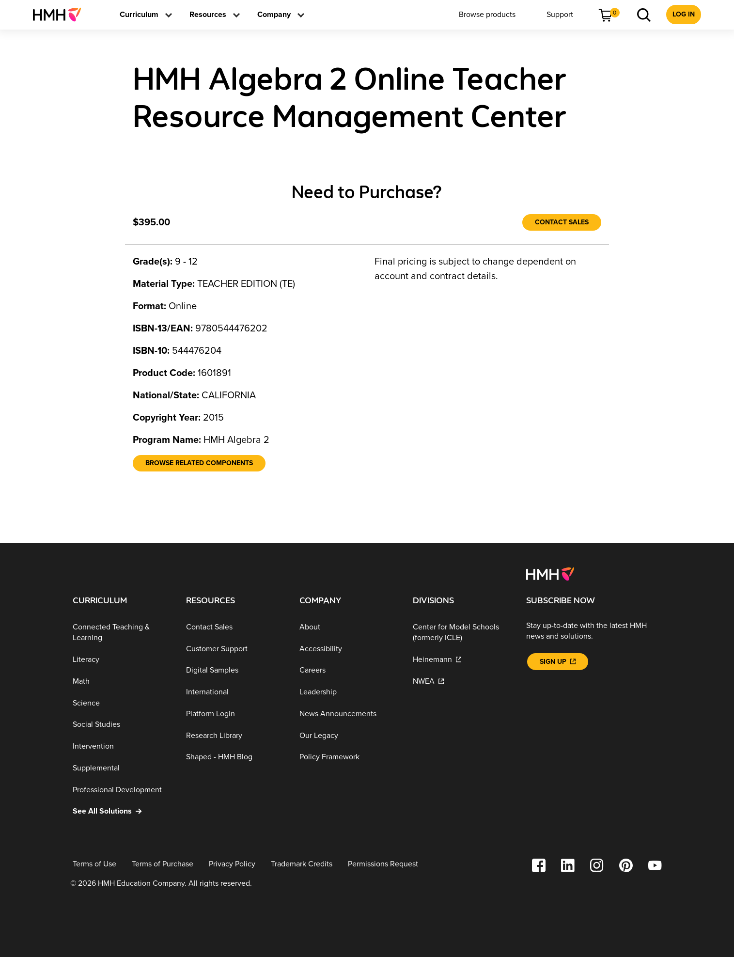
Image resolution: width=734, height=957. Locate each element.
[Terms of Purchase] (162, 864)
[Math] (121, 681)
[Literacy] (121, 660)
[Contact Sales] (561, 222)
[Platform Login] (235, 714)
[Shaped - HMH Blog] (235, 757)
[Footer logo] (550, 573)
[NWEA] (461, 681)
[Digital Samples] (235, 670)
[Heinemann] (461, 660)
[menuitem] (61, 14)
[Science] (121, 703)
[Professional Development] (121, 789)
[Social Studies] (121, 725)
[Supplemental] (121, 768)
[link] (61, 14)
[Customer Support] (235, 648)
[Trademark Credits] (301, 864)
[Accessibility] (348, 648)
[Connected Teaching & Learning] (121, 632)
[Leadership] (348, 692)
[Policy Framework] (348, 757)
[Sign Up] (557, 661)
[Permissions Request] (383, 864)
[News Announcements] (348, 714)
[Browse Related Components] (199, 463)
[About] (348, 627)
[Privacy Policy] (232, 864)
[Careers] (348, 670)
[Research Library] (235, 736)
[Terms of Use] (94, 864)
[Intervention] (121, 746)
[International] (235, 692)
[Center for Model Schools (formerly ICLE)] (461, 632)
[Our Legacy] (348, 736)
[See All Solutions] (121, 811)
